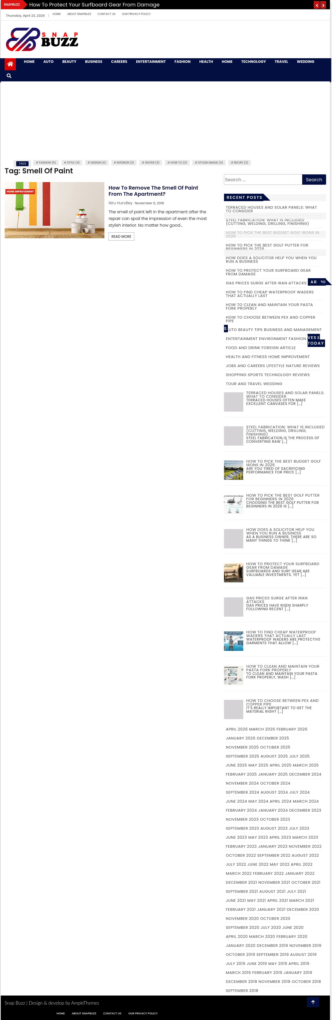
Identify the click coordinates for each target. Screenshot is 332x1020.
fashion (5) (47, 162)
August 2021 (272, 891)
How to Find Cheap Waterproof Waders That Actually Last (270, 293)
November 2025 (242, 747)
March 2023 (305, 837)
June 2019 (257, 963)
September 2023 (242, 828)
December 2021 (241, 882)
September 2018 (242, 990)
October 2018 (306, 981)
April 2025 (281, 765)
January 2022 (300, 873)
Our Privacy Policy (136, 14)
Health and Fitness (246, 356)
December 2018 (241, 981)
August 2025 (274, 756)
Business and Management (293, 329)
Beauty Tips (250, 329)
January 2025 (273, 774)
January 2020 (240, 945)
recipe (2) (241, 162)
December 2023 (305, 810)
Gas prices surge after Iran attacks (266, 283)
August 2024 (274, 792)
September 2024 (242, 792)
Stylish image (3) (210, 162)
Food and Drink (243, 347)
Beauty (69, 61)
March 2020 (262, 936)
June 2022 (257, 864)
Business (93, 61)
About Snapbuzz (79, 14)
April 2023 (280, 837)
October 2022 (241, 855)
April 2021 (277, 900)
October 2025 (275, 747)
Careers (119, 61)
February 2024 (241, 810)
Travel (281, 61)
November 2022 (305, 846)
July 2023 (299, 828)
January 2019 (298, 972)
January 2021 (271, 909)
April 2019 (299, 963)
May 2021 (256, 900)
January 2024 (273, 810)
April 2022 (301, 864)
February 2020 (292, 936)
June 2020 (293, 927)
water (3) (152, 162)
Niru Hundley (120, 203)
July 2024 (299, 792)
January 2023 (273, 846)
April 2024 (281, 801)
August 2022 (305, 855)
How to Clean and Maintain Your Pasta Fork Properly (269, 306)
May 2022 (280, 864)
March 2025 (306, 765)
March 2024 (306, 801)
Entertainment (151, 61)
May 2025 (258, 765)
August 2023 (274, 828)
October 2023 (275, 819)
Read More (121, 236)
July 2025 (299, 756)
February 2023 (241, 846)
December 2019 (272, 945)
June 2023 (236, 837)
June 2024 (236, 801)
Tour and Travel (244, 383)
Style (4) (73, 162)
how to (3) (179, 162)
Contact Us (106, 14)
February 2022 (268, 873)
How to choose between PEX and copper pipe (270, 319)
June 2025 (236, 765)
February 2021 (241, 909)
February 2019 (267, 972)
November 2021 (274, 882)
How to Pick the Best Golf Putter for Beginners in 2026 (267, 246)
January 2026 (240, 738)
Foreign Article (279, 347)
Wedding (305, 61)
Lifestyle (275, 365)
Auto (48, 61)
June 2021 (236, 900)
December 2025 (273, 738)
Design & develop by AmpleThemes (64, 1003)
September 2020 (242, 927)
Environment (273, 338)
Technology (253, 61)
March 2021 (301, 900)
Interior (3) (125, 162)
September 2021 (242, 891)
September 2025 (242, 756)
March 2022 (239, 873)
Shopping (236, 374)
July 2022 (236, 864)
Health (206, 61)
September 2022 (273, 855)
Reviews (311, 365)
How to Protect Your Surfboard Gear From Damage (94, 4)
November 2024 (242, 783)
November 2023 (242, 819)
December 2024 (305, 774)
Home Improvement (20, 191)
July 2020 (271, 927)
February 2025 (241, 774)
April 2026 (237, 729)
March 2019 (238, 972)
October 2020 (275, 918)
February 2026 (292, 729)
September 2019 (272, 954)
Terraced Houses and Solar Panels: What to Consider (271, 209)
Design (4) (98, 162)
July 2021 (296, 891)
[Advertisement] (165, 120)
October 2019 (240, 954)
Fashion (183, 61)
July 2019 (235, 963)
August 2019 (303, 954)
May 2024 (258, 801)
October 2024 (275, 783)
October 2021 (305, 882)
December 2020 (303, 909)
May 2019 (277, 963)
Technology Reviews (287, 374)
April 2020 (237, 936)
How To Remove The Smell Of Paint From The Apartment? (153, 191)
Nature (293, 365)
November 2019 (305, 945)
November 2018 (274, 981)
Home (57, 14)
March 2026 (262, 729)
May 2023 (258, 837)
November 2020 (242, 918)
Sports (255, 374)
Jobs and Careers (245, 365)
